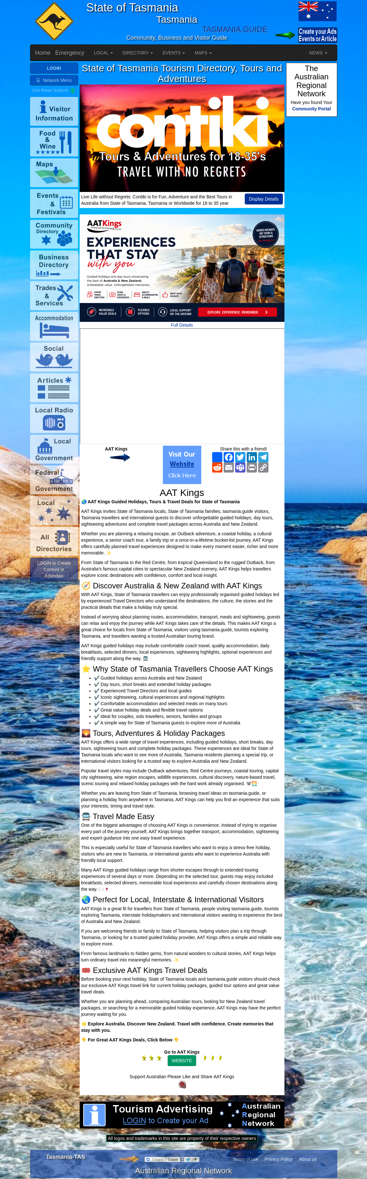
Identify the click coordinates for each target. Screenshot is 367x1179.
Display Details (264, 199)
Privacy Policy (278, 1159)
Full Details (182, 325)
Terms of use (245, 1159)
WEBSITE (182, 1060)
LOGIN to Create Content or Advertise (54, 569)
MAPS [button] (203, 52)
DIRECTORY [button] (138, 52)
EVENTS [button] (174, 52)
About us (307, 1159)
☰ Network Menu (54, 80)
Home (43, 53)
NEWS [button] (318, 52)
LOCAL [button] (103, 52)
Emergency (69, 53)
